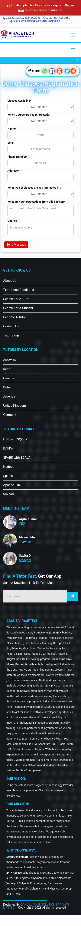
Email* (11, 142)
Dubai (7, 387)
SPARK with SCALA (16, 457)
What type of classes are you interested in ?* (34, 187)
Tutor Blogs (11, 335)
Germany (9, 415)
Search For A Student (18, 308)
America (9, 396)
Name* (11, 128)
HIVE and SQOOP (15, 439)
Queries (12, 220)
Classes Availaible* (19, 100)
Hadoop (8, 467)
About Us (9, 281)
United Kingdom (14, 406)
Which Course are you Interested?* (29, 114)
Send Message (16, 244)
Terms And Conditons (18, 290)
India (6, 369)
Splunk (8, 476)
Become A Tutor (14, 317)
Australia (9, 360)
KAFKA (8, 448)
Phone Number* (17, 156)
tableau (8, 494)
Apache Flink (12, 485)
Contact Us (11, 326)
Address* (13, 170)
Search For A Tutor (16, 299)
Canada (8, 378)
